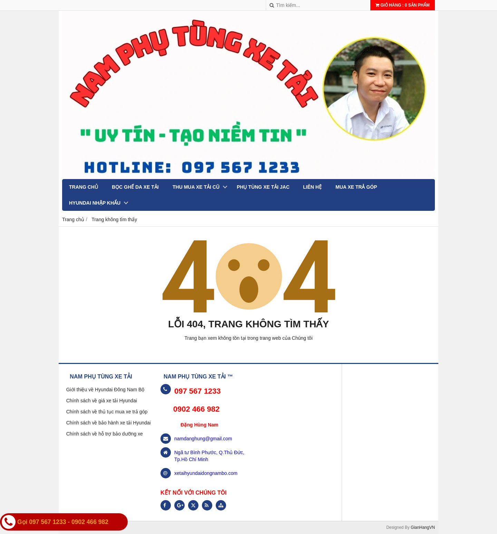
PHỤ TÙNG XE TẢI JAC (263, 187)
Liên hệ (312, 187)
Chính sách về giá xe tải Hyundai (101, 400)
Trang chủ (83, 187)
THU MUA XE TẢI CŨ (196, 187)
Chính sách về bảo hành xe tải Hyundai (108, 422)
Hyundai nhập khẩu (94, 203)
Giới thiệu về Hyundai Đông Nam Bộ (105, 389)
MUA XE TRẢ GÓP (356, 187)
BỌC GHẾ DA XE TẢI (135, 187)
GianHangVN (423, 527)
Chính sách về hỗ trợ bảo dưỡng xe (104, 434)
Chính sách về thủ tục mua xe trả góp (107, 411)
